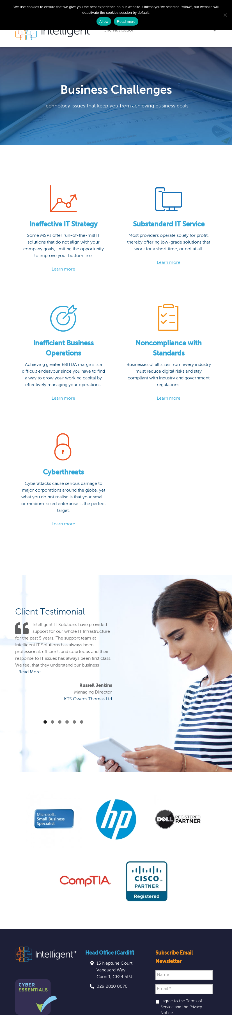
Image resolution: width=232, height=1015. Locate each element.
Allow (103, 21)
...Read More (28, 672)
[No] (225, 15)
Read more (126, 21)
